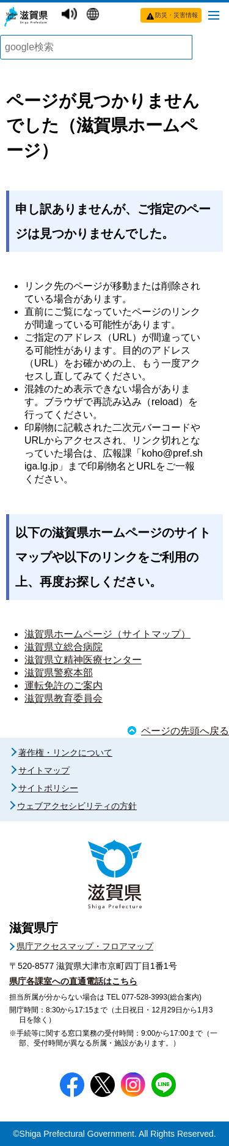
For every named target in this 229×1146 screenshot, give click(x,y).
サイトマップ (44, 770)
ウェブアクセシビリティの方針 (77, 806)
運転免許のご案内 (63, 685)
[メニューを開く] (213, 14)
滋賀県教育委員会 (63, 698)
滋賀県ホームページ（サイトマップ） (107, 634)
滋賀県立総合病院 (63, 647)
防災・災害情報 (176, 15)
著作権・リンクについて (65, 752)
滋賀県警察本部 (58, 672)
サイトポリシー (48, 788)
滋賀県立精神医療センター (83, 660)
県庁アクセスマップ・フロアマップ (84, 946)
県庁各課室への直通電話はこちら (73, 981)
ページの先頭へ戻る (185, 731)
